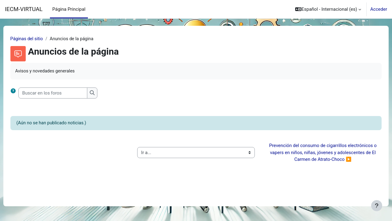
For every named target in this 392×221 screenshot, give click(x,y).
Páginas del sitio (38, 39)
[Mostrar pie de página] (376, 205)
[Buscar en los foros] (64, 93)
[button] (328, 9)
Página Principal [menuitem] (68, 9)
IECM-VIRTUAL (24, 9)
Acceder (378, 9)
